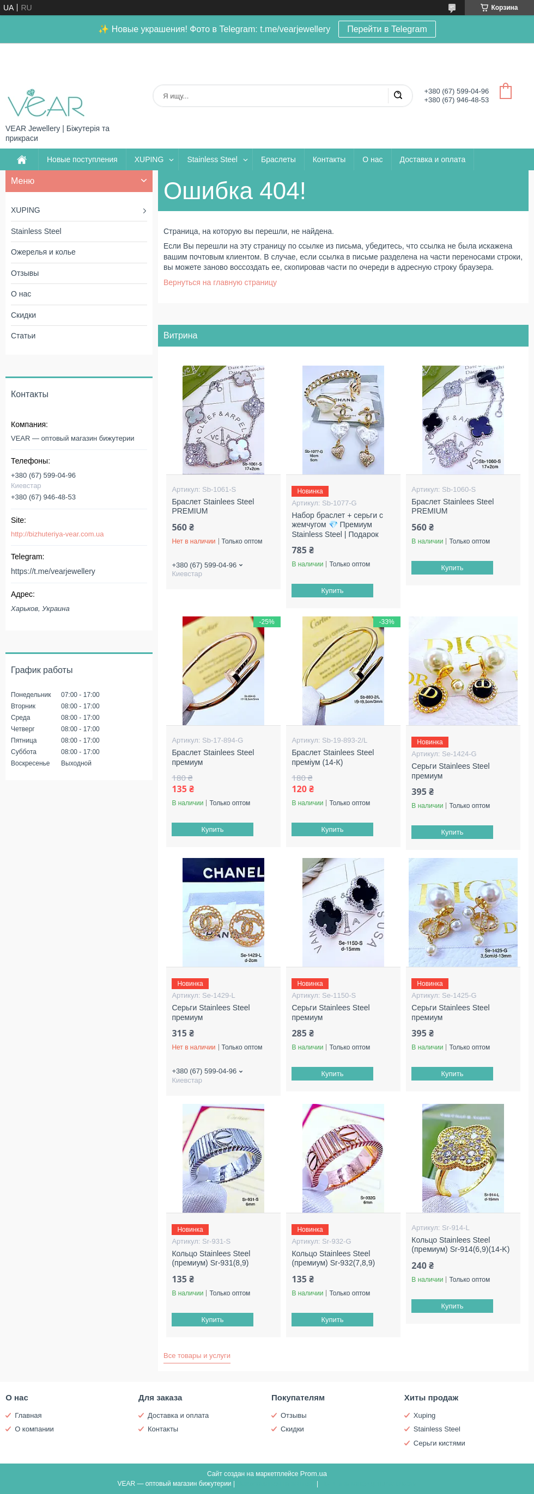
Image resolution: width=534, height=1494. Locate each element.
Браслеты (278, 159)
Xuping (424, 1415)
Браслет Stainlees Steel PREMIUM (213, 506)
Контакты (329, 159)
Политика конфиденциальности (368, 1483)
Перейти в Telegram (387, 29)
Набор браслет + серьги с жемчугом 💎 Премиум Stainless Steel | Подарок (337, 525)
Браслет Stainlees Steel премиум (213, 757)
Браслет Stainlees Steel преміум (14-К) (333, 757)
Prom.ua (313, 1474)
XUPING (149, 159)
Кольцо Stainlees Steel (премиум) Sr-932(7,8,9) (333, 1258)
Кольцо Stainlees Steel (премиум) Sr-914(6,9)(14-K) (460, 1245)
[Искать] (398, 95)
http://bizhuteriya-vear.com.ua (57, 534)
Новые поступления (82, 159)
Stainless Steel (212, 159)
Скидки (23, 315)
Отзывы (25, 273)
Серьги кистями (439, 1443)
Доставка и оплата (433, 159)
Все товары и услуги (196, 1355)
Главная (28, 1415)
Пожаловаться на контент (275, 1483)
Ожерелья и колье (43, 252)
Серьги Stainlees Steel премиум (450, 771)
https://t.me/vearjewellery (53, 571)
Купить (332, 591)
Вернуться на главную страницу (220, 282)
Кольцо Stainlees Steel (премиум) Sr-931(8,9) (211, 1258)
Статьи (23, 335)
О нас (372, 159)
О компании (34, 1429)
